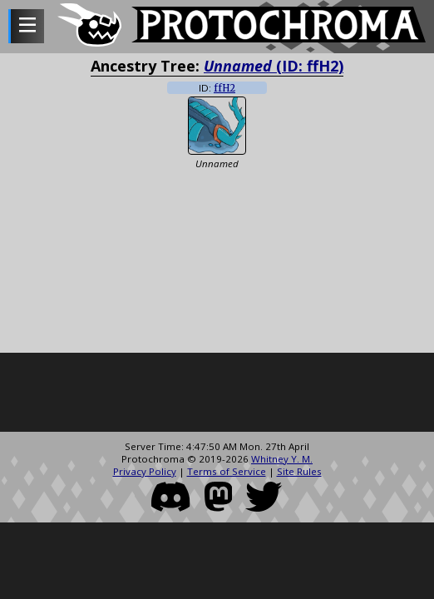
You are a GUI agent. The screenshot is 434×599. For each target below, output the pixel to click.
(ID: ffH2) (273, 66)
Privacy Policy (144, 471)
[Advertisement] (217, 394)
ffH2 (224, 88)
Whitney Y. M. (282, 459)
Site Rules (299, 471)
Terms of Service (226, 471)
